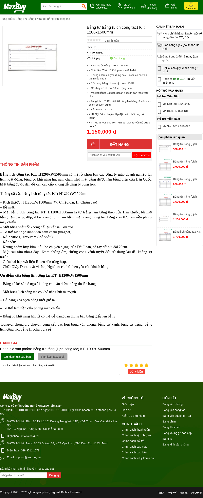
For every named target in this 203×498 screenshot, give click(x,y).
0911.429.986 (173, 104)
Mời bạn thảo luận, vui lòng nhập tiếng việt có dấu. (61, 369)
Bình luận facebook (53, 356)
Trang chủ (6, 18)
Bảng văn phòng (172, 404)
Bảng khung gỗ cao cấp (177, 433)
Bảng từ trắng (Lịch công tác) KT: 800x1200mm (185, 180)
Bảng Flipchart (171, 427)
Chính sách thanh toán (136, 429)
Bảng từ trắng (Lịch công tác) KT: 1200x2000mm (185, 197)
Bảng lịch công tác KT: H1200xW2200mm (187, 232)
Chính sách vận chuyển (136, 435)
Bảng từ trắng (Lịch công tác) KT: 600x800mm (185, 144)
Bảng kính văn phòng (175, 444)
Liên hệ (126, 410)
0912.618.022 (173, 127)
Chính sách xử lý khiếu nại (138, 458)
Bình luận (112, 40)
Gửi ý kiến (136, 371)
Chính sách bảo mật (134, 446)
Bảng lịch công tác (58, 18)
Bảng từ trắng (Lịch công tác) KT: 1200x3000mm (185, 162)
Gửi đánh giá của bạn (17, 356)
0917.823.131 (172, 112)
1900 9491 (179, 78)
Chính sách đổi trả (133, 441)
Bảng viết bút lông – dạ (176, 415)
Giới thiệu (128, 404)
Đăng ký (54, 475)
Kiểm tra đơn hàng (133, 415)
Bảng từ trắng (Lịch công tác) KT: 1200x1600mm (185, 215)
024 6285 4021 (30, 436)
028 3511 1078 (30, 450)
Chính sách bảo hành (135, 452)
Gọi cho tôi (142, 155)
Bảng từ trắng (36, 18)
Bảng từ (21, 18)
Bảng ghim (169, 421)
